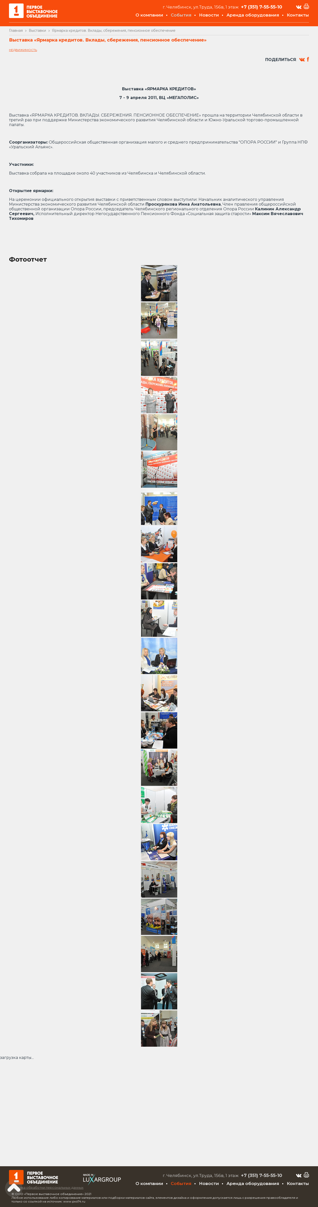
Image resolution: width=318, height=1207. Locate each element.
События (181, 15)
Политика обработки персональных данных (46, 1187)
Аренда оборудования (252, 15)
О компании (149, 15)
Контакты (298, 15)
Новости (209, 15)
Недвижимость (23, 50)
